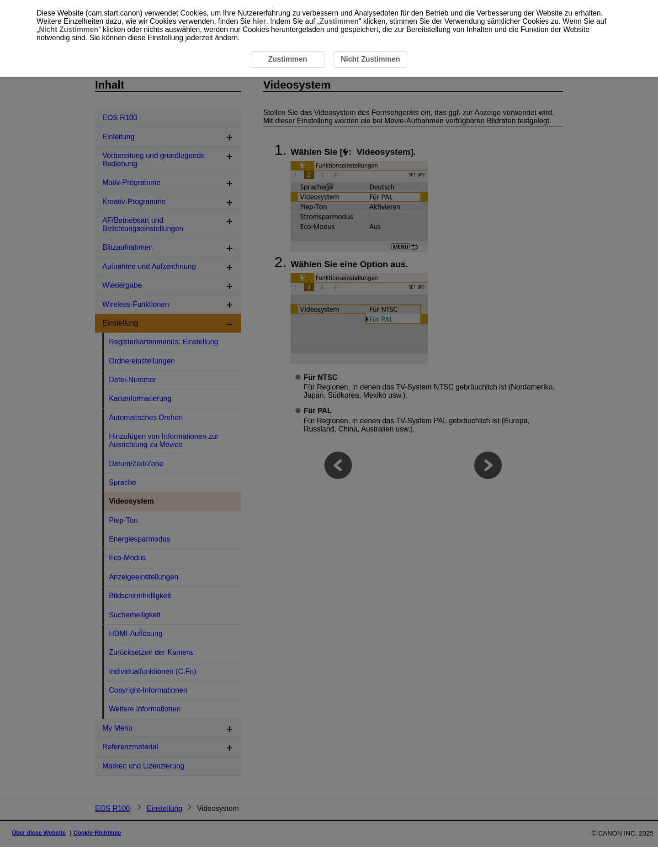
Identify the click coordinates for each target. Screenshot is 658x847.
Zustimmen (339, 21)
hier (259, 21)
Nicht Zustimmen (68, 29)
